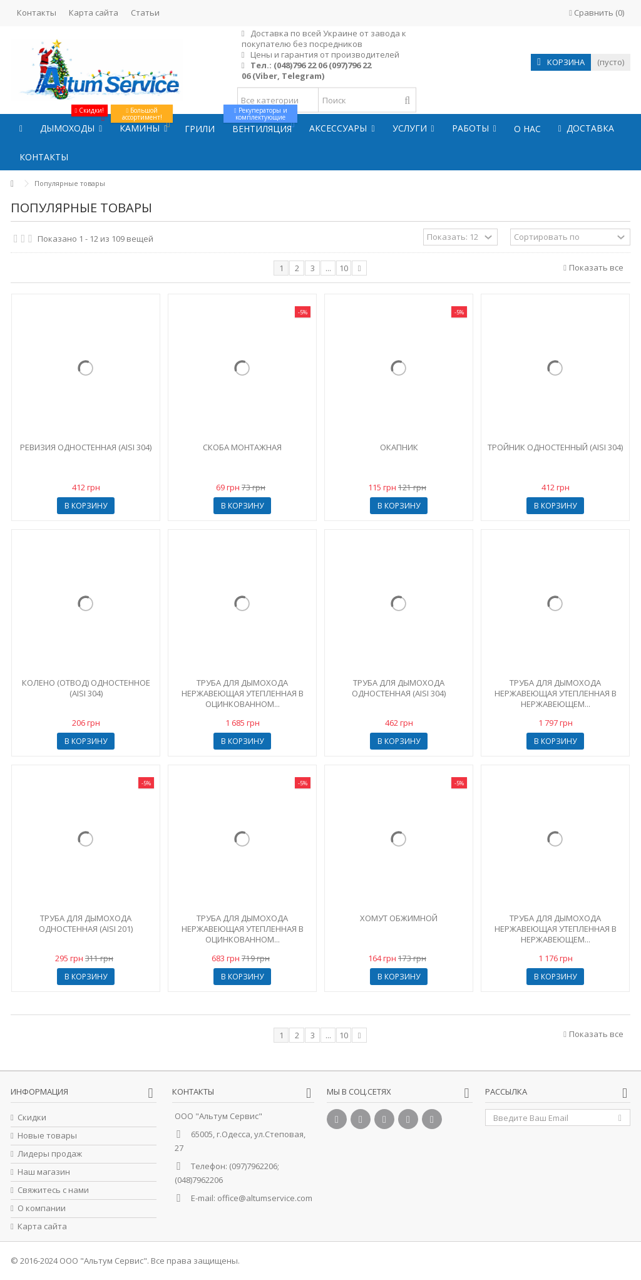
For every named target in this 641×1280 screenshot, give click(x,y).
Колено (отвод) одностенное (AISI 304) (86, 688)
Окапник (399, 447)
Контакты (36, 12)
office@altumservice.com (264, 1198)
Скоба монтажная (242, 447)
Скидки (32, 1117)
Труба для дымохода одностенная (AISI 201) (86, 923)
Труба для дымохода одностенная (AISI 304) (399, 688)
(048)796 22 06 (300, 65)
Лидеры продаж (50, 1153)
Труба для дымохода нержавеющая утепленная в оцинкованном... (243, 693)
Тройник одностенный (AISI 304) (555, 447)
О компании (42, 1208)
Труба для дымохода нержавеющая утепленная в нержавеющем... (556, 693)
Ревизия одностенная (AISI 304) (85, 447)
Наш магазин (44, 1172)
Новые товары (47, 1135)
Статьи (145, 12)
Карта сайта (93, 12)
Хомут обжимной (399, 918)
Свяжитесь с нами (53, 1190)
